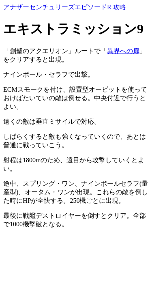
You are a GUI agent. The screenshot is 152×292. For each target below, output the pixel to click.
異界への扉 (123, 50)
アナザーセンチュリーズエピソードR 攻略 (64, 7)
